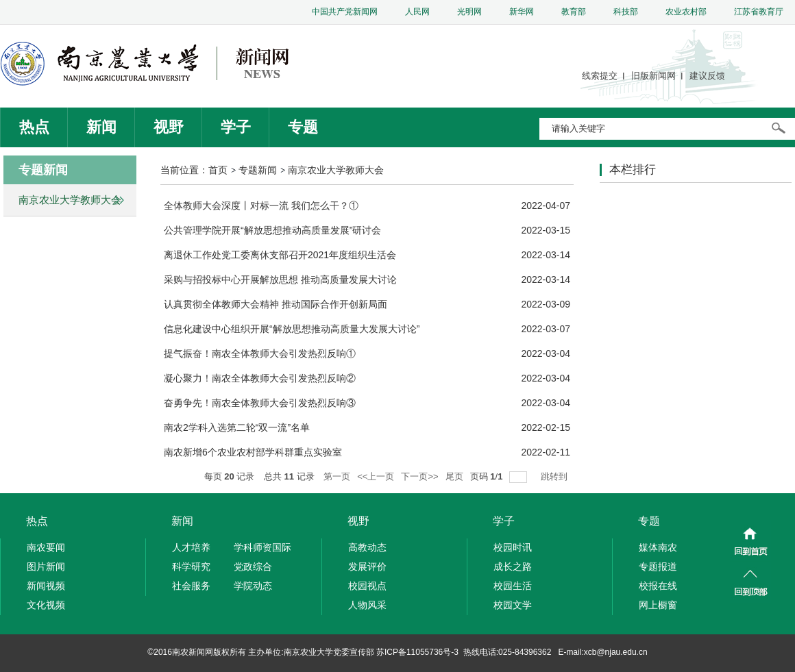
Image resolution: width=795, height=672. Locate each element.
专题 (303, 127)
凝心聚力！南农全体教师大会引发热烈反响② (260, 378)
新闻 (101, 127)
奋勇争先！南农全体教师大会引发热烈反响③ (260, 402)
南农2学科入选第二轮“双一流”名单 (237, 427)
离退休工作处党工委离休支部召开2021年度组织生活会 (280, 254)
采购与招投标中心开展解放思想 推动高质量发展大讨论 (280, 279)
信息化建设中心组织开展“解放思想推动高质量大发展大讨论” (291, 328)
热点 (34, 127)
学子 (236, 127)
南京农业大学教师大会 (336, 169)
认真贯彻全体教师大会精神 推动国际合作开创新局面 (275, 304)
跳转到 (555, 476)
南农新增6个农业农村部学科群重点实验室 (253, 452)
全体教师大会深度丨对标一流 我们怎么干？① (261, 205)
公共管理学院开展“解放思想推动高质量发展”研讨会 (272, 230)
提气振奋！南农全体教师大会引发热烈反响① (260, 353)
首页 (218, 169)
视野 (169, 127)
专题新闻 (257, 169)
